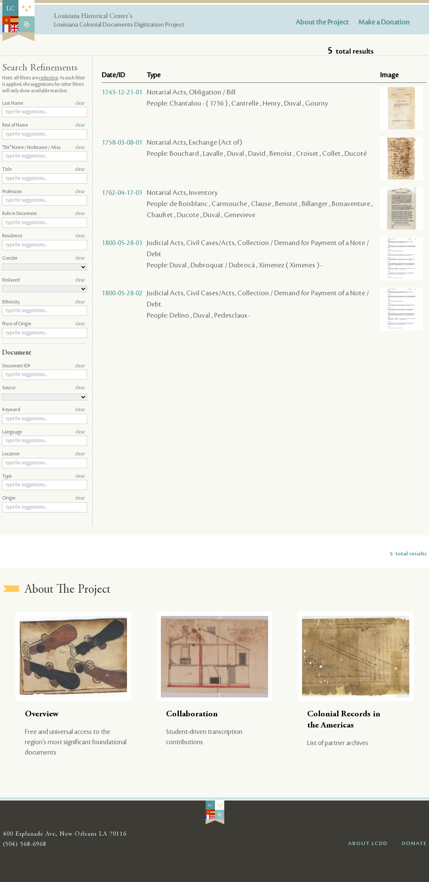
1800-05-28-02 (122, 293)
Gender (43, 258)
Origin (43, 498)
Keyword (43, 410)
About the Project (322, 22)
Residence (43, 236)
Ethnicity (43, 302)
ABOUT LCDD (367, 843)
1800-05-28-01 (122, 243)
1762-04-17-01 (122, 193)
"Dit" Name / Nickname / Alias (43, 148)
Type (43, 476)
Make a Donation (384, 22)
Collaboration (192, 714)
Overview (42, 714)
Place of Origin (43, 324)
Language (43, 432)
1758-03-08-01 (122, 142)
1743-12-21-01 (122, 92)
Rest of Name (43, 125)
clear (80, 103)
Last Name (43, 103)
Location (43, 454)
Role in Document (43, 214)
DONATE (414, 843)
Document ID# (43, 366)
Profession (43, 192)
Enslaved (43, 280)
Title (43, 170)
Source (43, 388)
